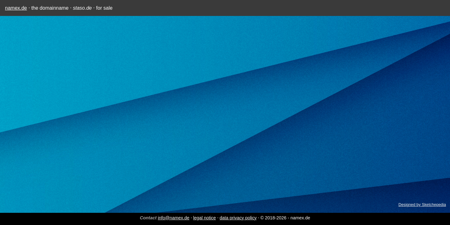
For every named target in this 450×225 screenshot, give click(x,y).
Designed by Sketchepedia (422, 204)
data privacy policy (238, 217)
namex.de (16, 8)
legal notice (204, 217)
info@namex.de (173, 217)
